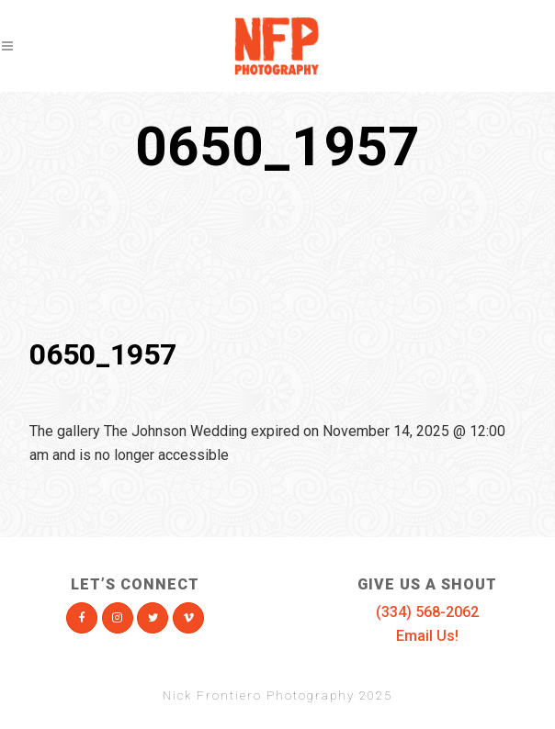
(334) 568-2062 (427, 612)
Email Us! (427, 636)
